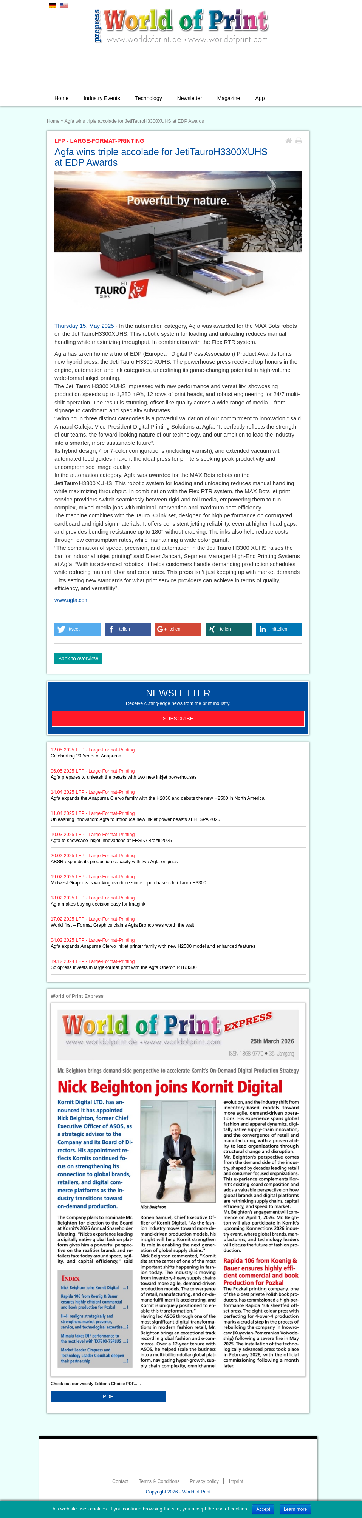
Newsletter (189, 98)
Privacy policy (204, 1481)
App (260, 98)
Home (61, 98)
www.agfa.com (71, 600)
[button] (77, 629)
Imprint (236, 1481)
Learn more (295, 1509)
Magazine (228, 98)
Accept (263, 1509)
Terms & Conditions (159, 1481)
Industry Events (102, 98)
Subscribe (178, 719)
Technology (148, 98)
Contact (120, 1481)
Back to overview (78, 659)
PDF (108, 1396)
